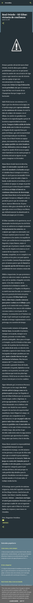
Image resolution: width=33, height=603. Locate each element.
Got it (22, 601)
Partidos (5, 522)
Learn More (14, 601)
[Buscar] (30, 3)
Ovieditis (8, 3)
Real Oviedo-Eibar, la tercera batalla (11, 581)
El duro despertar (6, 565)
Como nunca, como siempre (9, 548)
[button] (3, 23)
